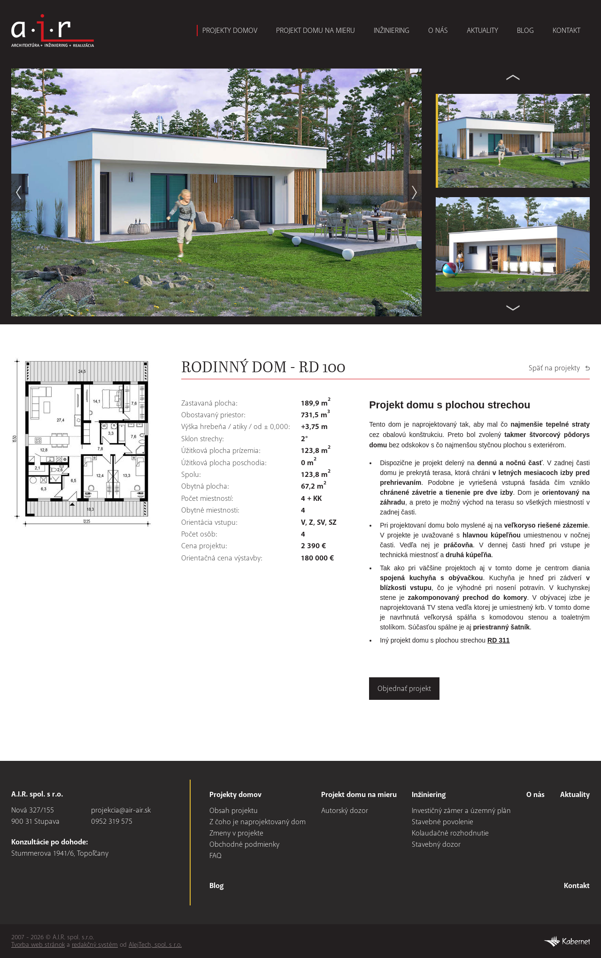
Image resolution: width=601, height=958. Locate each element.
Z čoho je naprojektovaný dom (257, 822)
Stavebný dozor (436, 844)
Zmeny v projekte (236, 833)
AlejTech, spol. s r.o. (155, 945)
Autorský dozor (344, 810)
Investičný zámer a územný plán (461, 810)
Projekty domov (229, 30)
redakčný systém (95, 945)
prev (18, 192)
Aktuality (482, 30)
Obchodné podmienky (244, 844)
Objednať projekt (404, 688)
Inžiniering (391, 30)
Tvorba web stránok (38, 945)
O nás (438, 30)
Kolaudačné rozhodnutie (450, 833)
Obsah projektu (233, 810)
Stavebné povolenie (442, 822)
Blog (525, 30)
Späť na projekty (554, 368)
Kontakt (566, 30)
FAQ (215, 855)
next (415, 192)
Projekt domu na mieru (315, 30)
